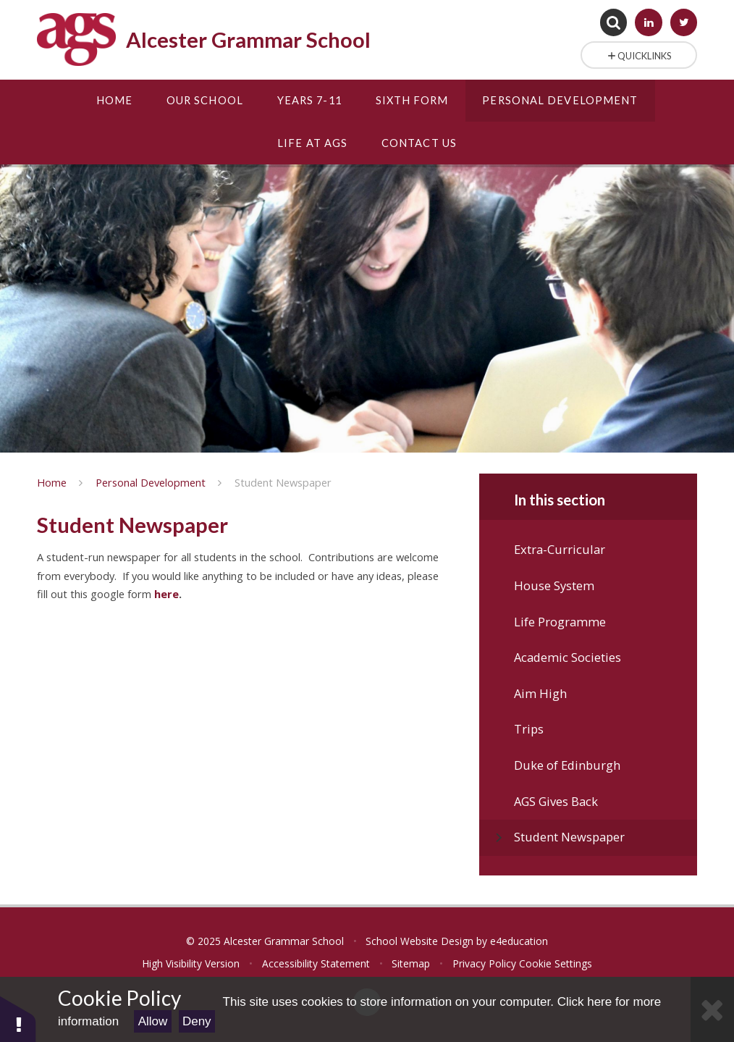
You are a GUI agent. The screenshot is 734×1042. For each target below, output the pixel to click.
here (166, 594)
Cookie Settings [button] (555, 963)
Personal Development (151, 482)
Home (52, 482)
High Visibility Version (191, 963)
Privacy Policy (484, 963)
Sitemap (411, 963)
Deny (196, 1021)
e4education (519, 941)
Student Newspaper (283, 482)
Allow (153, 1021)
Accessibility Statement (316, 963)
